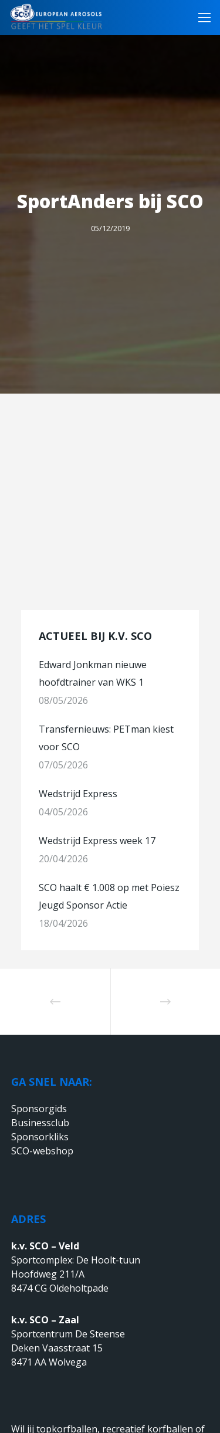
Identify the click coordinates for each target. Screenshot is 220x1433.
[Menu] (201, 17)
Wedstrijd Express (78, 793)
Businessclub (40, 1122)
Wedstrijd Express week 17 (97, 840)
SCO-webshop (42, 1150)
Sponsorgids (39, 1108)
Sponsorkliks (40, 1136)
